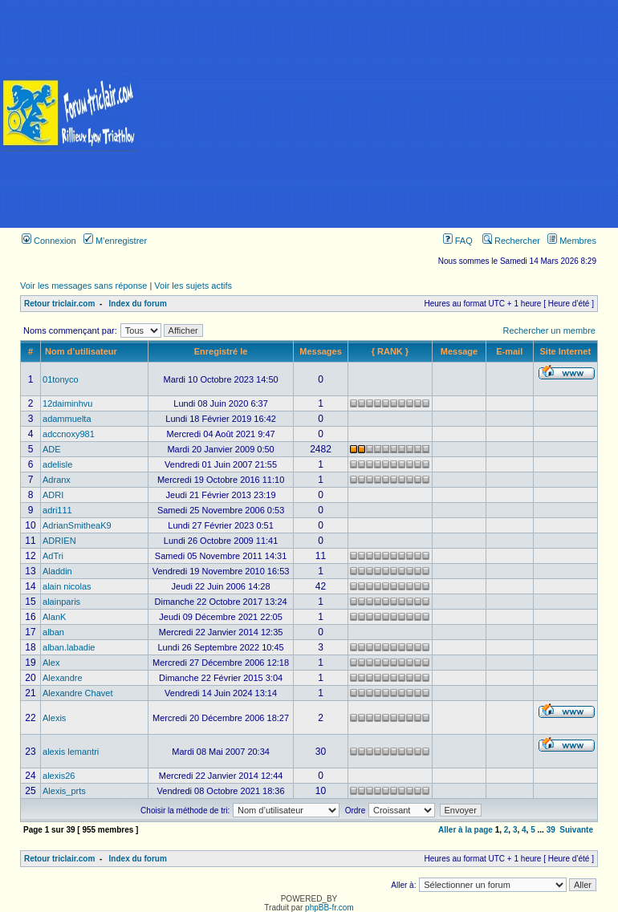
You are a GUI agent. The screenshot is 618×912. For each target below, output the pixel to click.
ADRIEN (59, 540)
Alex (51, 662)
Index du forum (138, 303)
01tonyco (61, 379)
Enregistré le (221, 351)
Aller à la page (465, 829)
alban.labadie (69, 647)
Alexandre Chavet (77, 693)
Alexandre (63, 678)
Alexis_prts (64, 791)
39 (551, 829)
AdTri (53, 556)
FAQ (458, 240)
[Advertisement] (378, 114)
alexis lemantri (71, 751)
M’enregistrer (115, 240)
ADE (52, 449)
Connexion (49, 240)
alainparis (61, 601)
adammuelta (67, 419)
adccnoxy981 (69, 434)
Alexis (54, 718)
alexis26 (59, 775)
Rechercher (511, 240)
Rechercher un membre (549, 330)
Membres (571, 240)
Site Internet (566, 351)
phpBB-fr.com (329, 907)
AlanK (54, 617)
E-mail (509, 351)
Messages (320, 351)
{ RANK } (390, 351)
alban (53, 632)
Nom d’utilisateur (81, 351)
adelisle (57, 464)
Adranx (57, 479)
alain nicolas (67, 586)
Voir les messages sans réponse (83, 285)
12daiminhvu (67, 403)
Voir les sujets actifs (193, 285)
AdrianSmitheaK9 (77, 525)
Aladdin (57, 571)
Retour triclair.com (59, 303)
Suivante (576, 829)
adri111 (57, 510)
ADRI (53, 495)
